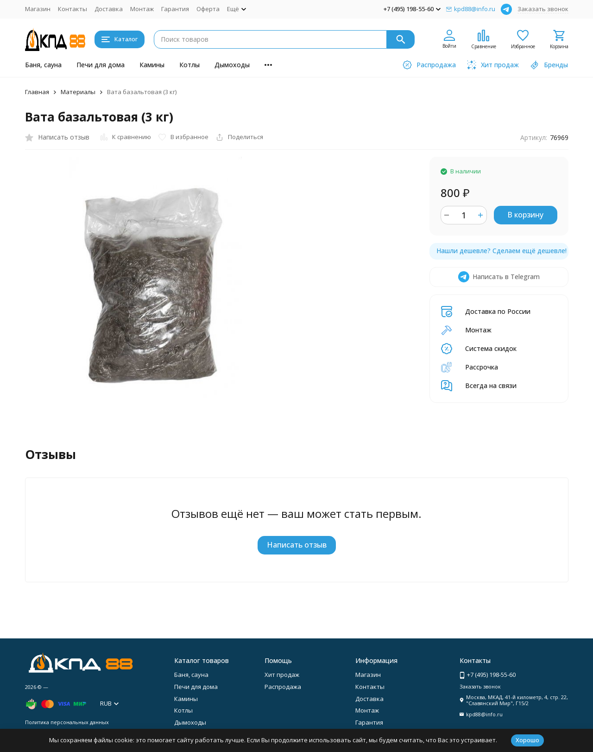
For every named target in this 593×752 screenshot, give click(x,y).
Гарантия (175, 9)
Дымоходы (232, 64)
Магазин (37, 9)
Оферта (208, 9)
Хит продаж (282, 674)
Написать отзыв (297, 545)
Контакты (72, 9)
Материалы (78, 92)
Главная (37, 92)
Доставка (109, 9)
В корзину (525, 215)
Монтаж (142, 9)
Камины (151, 64)
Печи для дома (100, 64)
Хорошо (527, 740)
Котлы (189, 64)
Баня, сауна (43, 64)
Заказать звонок (542, 9)
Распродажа (283, 686)
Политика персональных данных (67, 722)
